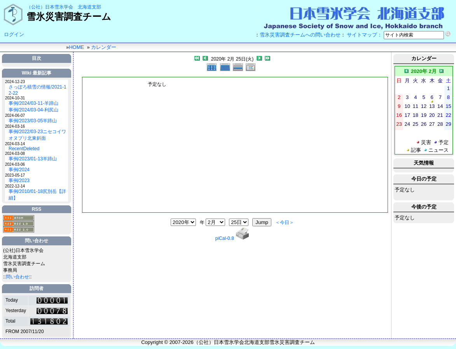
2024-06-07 (15, 115)
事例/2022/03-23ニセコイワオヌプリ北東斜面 (37, 135)
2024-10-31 (15, 98)
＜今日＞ (284, 222)
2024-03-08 (15, 153)
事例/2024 (19, 169)
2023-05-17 (15, 175)
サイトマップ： (364, 35)
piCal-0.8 (224, 238)
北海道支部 (89, 7)
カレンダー (103, 47)
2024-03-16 (15, 126)
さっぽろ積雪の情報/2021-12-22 (37, 90)
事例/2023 (19, 180)
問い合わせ (17, 277)
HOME (76, 47)
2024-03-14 (15, 144)
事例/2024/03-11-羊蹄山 (33, 103)
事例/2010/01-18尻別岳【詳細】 (37, 195)
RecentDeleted (24, 148)
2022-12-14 (15, 186)
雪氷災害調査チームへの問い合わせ (300, 35)
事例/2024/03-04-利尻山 (33, 110)
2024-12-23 (15, 82)
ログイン (14, 34)
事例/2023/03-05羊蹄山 (33, 120)
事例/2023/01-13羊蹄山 (33, 158)
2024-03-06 (15, 164)
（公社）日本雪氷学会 (49, 7)
